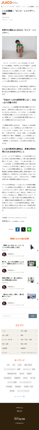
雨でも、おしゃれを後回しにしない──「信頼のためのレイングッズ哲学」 (13, 264)
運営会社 (19, 411)
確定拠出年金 (12, 373)
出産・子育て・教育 (26, 339)
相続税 (29, 373)
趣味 (22, 335)
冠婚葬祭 (23, 348)
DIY (8, 365)
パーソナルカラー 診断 (12, 369)
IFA (14, 365)
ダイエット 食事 (29, 369)
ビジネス (4, 352)
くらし (11, 19)
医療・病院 (24, 344)
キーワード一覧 (19, 396)
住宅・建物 (24, 331)
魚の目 (22, 373)
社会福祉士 (7, 378)
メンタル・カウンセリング (28, 352)
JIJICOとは (19, 407)
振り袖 (33, 378)
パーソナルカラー (25, 382)
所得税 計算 (28, 386)
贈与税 (12, 391)
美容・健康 (5, 344)
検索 (32, 316)
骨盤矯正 (17, 378)
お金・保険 (5, 335)
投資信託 (18, 386)
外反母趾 (9, 386)
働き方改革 (28, 365)
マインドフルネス (23, 391)
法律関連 (4, 348)
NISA (19, 365)
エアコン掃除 (12, 382)
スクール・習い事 (7, 339)
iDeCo (25, 378)
